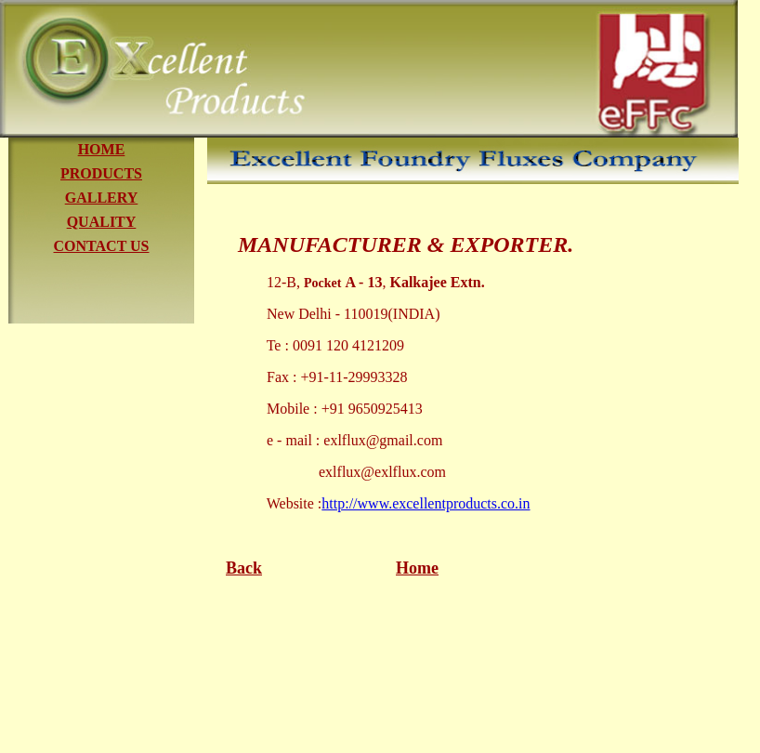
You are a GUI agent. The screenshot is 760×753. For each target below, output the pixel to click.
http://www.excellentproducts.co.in (425, 503)
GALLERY (101, 197)
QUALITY (102, 222)
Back (244, 568)
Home (417, 568)
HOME (101, 149)
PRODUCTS (101, 173)
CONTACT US (102, 246)
